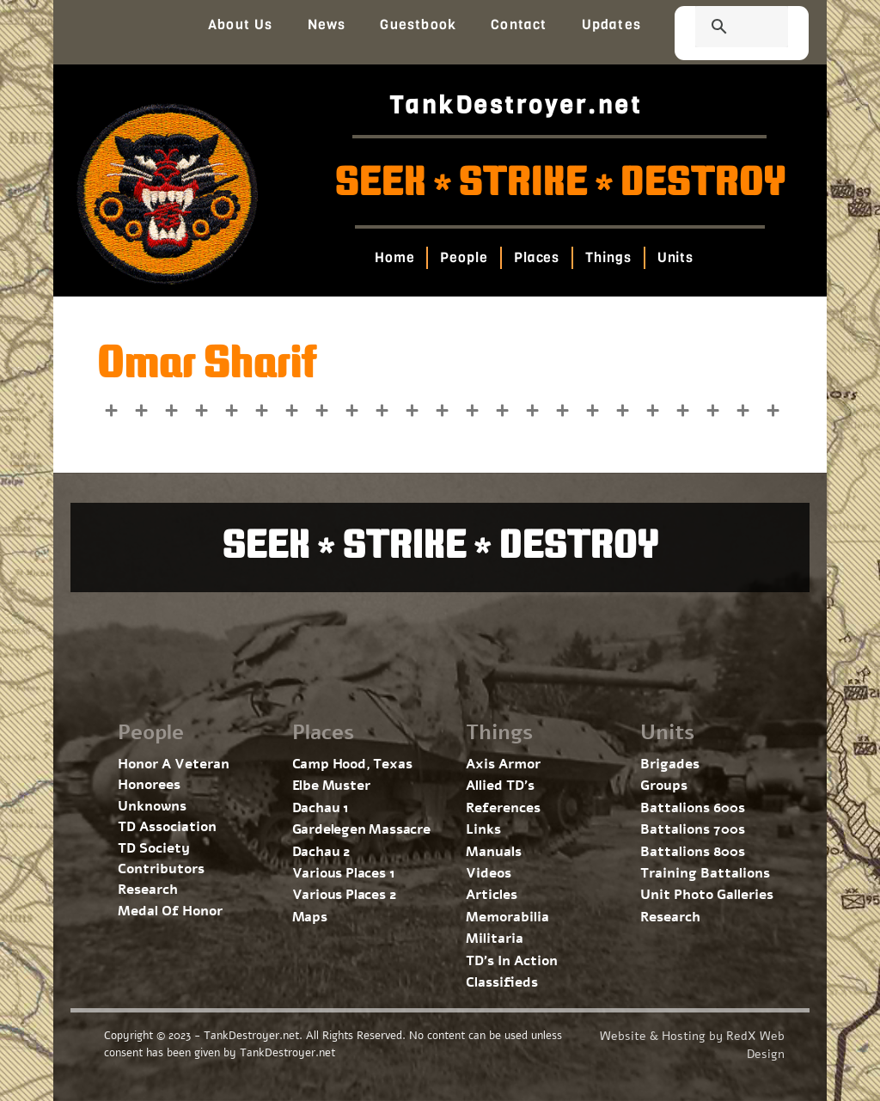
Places (536, 257)
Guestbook (418, 24)
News (327, 24)
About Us (240, 24)
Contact (519, 24)
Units (675, 257)
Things (608, 257)
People (463, 257)
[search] (721, 28)
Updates (611, 24)
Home (394, 257)
